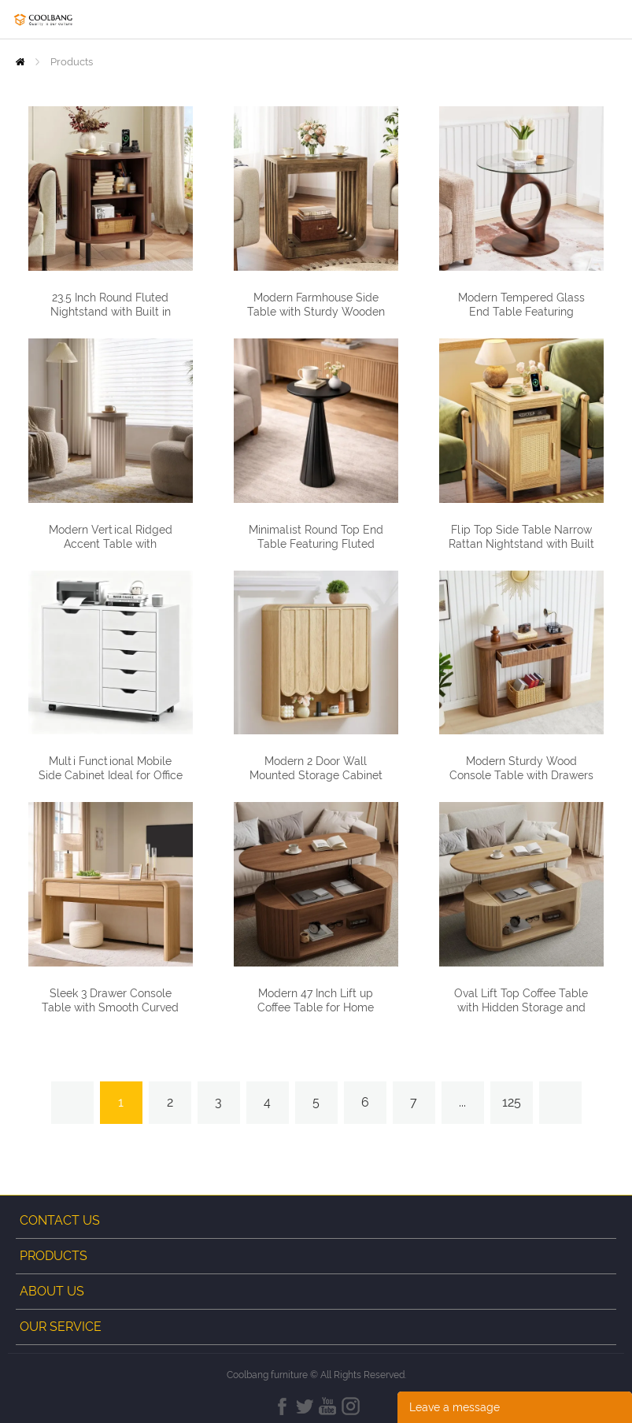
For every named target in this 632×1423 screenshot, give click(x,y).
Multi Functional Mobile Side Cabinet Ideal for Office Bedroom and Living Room (111, 775)
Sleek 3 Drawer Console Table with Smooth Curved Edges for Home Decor (110, 1007)
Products (71, 62)
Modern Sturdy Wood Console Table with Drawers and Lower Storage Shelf (521, 775)
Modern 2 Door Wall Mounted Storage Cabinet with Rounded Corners (316, 775)
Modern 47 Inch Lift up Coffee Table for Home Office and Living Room (316, 1007)
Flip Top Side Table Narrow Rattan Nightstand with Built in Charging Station (521, 543)
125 (511, 1102)
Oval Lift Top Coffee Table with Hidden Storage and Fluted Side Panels (521, 1007)
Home (20, 61)
